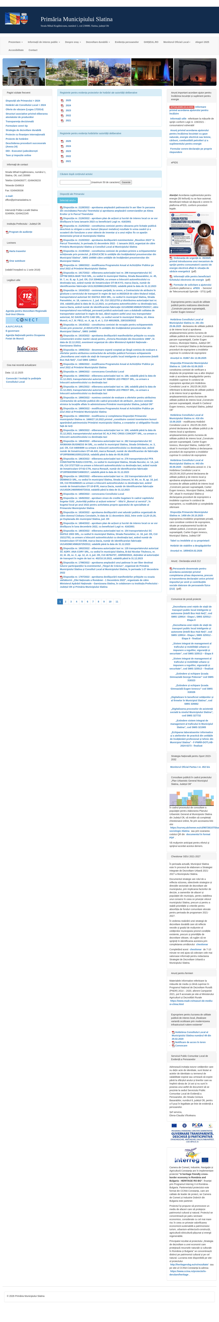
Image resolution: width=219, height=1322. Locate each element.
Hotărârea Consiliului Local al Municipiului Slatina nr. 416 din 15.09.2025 (186, 418)
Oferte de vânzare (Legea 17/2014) (24, 109)
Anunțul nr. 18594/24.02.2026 (186, 550)
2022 (68, 115)
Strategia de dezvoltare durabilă (23, 130)
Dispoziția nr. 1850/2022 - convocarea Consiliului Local (93, 494)
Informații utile (178, 118)
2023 (68, 110)
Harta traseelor (16, 251)
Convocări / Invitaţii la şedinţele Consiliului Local (23, 380)
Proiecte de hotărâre (17, 139)
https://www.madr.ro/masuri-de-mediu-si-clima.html (191, 1002)
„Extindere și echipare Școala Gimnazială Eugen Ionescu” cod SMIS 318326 (192, 688)
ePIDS (196, 288)
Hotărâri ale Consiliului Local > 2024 (26, 105)
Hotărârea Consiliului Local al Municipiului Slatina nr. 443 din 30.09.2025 (186, 463)
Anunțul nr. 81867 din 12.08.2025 (188, 358)
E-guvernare (12, 331)
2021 (68, 120)
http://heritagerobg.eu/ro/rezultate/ (189, 1264)
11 (117, 601)
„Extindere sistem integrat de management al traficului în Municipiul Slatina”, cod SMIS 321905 (191, 724)
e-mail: (9, 196)
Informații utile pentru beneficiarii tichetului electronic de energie (190, 278)
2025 (68, 100)
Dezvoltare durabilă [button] (98, 42)
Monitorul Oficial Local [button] (176, 42)
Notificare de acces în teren (189, 1042)
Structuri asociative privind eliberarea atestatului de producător (27, 115)
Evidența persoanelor (127, 42)
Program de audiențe (19, 232)
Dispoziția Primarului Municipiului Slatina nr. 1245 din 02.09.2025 (188, 365)
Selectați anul (68, 200)
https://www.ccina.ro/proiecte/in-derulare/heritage (187, 1273)
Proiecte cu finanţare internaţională (25, 134)
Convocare (179, 1045)
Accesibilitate (16, 50)
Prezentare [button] (16, 42)
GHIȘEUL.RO (151, 42)
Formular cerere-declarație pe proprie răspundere (190, 150)
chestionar (202, 944)
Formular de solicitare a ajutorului (192, 284)
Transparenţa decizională (20, 121)
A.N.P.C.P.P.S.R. (14, 326)
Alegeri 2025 (202, 42)
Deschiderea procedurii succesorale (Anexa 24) (26, 145)
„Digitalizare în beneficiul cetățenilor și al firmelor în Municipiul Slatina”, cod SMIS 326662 (191, 700)
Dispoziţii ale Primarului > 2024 (23, 100)
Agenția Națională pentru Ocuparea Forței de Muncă (25, 337)
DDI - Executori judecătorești (22, 151)
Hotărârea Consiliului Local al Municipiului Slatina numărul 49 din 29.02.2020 (191, 1035)
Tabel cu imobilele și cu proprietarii (189, 540)
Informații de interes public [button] (44, 42)
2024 (68, 105)
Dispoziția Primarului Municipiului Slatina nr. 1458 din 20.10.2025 (188, 514)
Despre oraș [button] (73, 42)
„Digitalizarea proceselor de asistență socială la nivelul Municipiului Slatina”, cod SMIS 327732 (191, 712)
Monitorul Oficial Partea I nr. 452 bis (190, 767)
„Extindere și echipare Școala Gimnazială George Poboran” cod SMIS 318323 (191, 677)
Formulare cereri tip (17, 125)
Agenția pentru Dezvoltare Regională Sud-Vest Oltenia (26, 313)
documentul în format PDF (189, 836)
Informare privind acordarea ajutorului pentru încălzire (188, 110)
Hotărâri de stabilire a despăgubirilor (190, 545)
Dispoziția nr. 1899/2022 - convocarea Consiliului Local (93, 371)
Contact (33, 50)
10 (110, 601)
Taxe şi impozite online (18, 155)
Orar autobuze (15, 261)
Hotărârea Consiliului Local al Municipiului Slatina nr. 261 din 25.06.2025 (186, 323)
